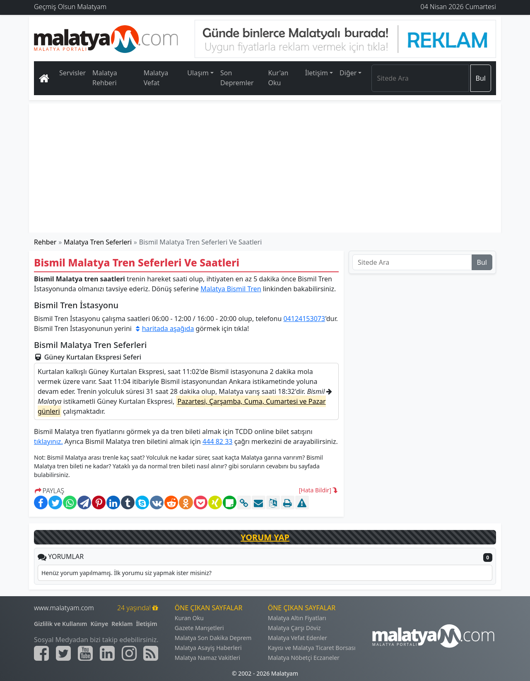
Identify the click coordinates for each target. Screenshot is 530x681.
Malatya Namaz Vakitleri (207, 658)
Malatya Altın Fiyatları (297, 618)
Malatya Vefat (156, 77)
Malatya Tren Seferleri (98, 242)
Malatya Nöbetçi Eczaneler (304, 658)
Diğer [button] (348, 72)
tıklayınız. (48, 441)
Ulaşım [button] (198, 72)
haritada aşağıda (163, 328)
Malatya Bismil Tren (230, 288)
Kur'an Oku (278, 77)
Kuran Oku (189, 618)
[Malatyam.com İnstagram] (129, 653)
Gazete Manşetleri (199, 628)
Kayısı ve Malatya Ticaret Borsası (312, 648)
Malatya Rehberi (104, 77)
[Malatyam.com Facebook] (41, 653)
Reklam (121, 624)
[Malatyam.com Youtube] (85, 653)
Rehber (45, 242)
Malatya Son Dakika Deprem (213, 638)
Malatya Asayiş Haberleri (208, 648)
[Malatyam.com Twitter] (63, 653)
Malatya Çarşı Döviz (294, 628)
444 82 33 (217, 441)
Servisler (72, 72)
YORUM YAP (265, 537)
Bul (481, 78)
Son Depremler (237, 77)
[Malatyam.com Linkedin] (107, 653)
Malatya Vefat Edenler (297, 638)
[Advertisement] (265, 168)
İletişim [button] (316, 72)
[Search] (420, 78)
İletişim (146, 624)
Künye (99, 624)
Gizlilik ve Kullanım (60, 624)
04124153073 (304, 318)
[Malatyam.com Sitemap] (150, 653)
